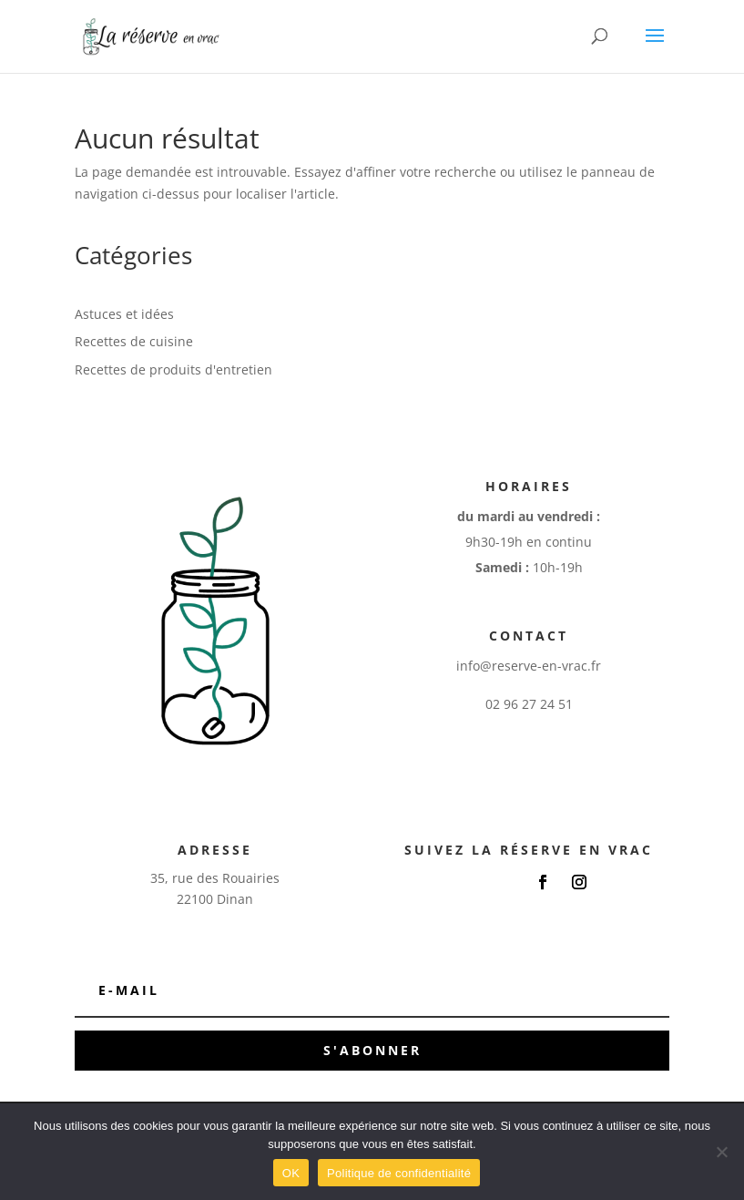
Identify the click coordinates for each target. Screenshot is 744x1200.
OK (291, 1173)
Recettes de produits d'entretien (173, 369)
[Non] (721, 1152)
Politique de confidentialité (399, 1173)
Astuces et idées (124, 314)
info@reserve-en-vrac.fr (528, 665)
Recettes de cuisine (134, 341)
